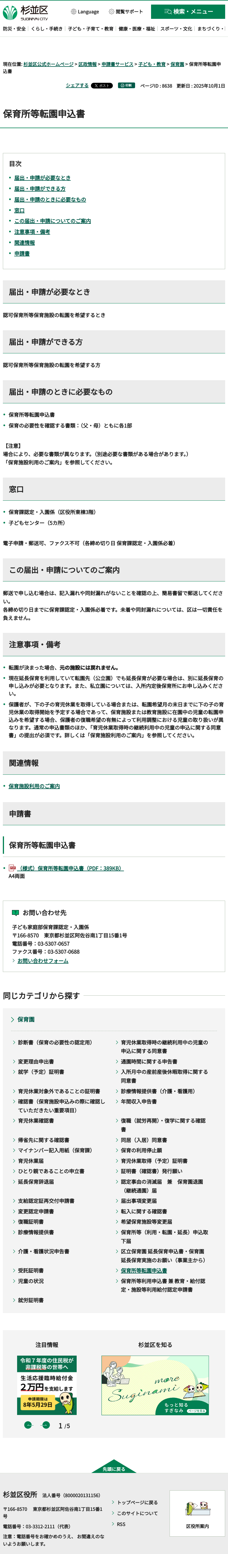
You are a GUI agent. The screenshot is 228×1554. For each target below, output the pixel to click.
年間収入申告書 (139, 1085)
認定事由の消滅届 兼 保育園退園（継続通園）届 (162, 1169)
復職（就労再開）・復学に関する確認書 (163, 1108)
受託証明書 (31, 1254)
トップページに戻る (137, 1485)
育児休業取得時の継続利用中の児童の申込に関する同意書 (164, 1030)
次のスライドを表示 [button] (46, 1408)
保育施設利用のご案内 (34, 769)
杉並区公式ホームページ (48, 47)
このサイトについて (137, 1496)
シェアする (77, 69)
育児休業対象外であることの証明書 (59, 1074)
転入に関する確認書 (144, 1194)
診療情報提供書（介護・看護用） (159, 1074)
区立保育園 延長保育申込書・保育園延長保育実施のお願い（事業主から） (164, 1239)
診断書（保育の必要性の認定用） (56, 1025)
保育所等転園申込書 (144, 1254)
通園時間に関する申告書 (149, 1044)
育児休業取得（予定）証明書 (154, 1144)
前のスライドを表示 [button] (28, 1408)
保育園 (177, 47)
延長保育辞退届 (36, 1165)
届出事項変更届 (139, 1184)
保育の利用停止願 (141, 1134)
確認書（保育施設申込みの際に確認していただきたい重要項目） (61, 1089)
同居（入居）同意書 (144, 1123)
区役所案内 (197, 1509)
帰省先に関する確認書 (43, 1123)
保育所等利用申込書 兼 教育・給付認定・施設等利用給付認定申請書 (163, 1269)
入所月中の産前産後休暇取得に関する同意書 (164, 1060)
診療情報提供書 (36, 1215)
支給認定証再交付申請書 (46, 1184)
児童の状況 (31, 1264)
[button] (85, 11)
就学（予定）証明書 (41, 1055)
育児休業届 (31, 1144)
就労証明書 (31, 1283)
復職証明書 (31, 1205)
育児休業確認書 (36, 1104)
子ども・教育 (152, 47)
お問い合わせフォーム (42, 944)
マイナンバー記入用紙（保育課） (56, 1134)
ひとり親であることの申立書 (51, 1154)
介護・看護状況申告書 (43, 1235)
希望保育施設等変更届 (146, 1205)
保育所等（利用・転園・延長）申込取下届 (164, 1220)
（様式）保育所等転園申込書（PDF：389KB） (70, 851)
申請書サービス (117, 47)
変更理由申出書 (36, 1044)
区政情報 (87, 47)
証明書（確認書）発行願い (151, 1154)
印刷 (128, 69)
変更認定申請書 (36, 1194)
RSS (121, 1507)
